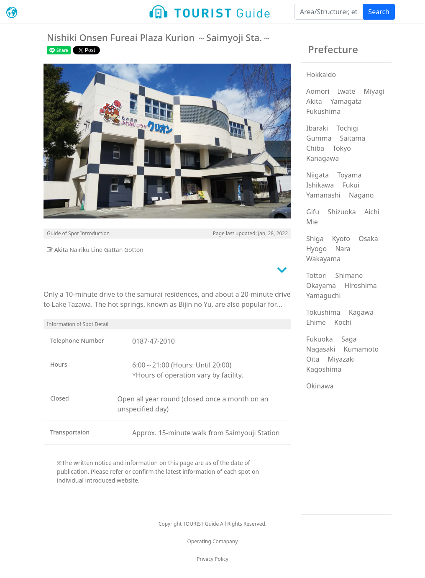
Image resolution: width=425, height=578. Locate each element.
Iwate (346, 91)
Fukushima (323, 111)
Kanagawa (322, 158)
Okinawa (320, 385)
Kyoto (341, 238)
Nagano (361, 195)
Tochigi (347, 128)
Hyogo (316, 248)
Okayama (321, 285)
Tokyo (342, 148)
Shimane (349, 275)
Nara (342, 248)
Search (378, 11)
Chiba (315, 148)
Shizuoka (342, 211)
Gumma (318, 138)
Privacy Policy (212, 559)
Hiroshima (360, 285)
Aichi (371, 211)
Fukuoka (319, 339)
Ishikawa (320, 185)
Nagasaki (320, 349)
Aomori (317, 91)
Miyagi (374, 91)
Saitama (353, 138)
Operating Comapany (212, 541)
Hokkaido (321, 74)
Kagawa (361, 312)
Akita (314, 101)
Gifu (312, 211)
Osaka (368, 238)
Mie (312, 221)
